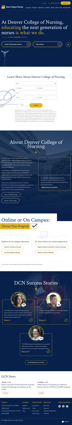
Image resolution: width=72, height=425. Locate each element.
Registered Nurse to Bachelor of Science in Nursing (52, 247)
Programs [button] (34, 7)
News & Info (47, 402)
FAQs (23, 410)
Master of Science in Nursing (46, 252)
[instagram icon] (67, 407)
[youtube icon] (59, 407)
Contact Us (46, 413)
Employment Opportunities (50, 410)
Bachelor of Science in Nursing (12, 247)
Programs (24, 405)
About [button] (57, 7)
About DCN (46, 405)
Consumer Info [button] (67, 7)
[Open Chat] (65, 422)
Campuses (4, 402)
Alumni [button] (52, 7)
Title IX (34, 408)
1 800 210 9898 (5, 413)
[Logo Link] (13, 7)
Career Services (36, 413)
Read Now (5, 393)
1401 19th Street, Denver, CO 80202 (10, 405)
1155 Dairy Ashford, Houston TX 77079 (10, 410)
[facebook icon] (63, 407)
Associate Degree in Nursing (12, 252)
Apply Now (65, 3)
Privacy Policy (35, 410)
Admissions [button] (41, 7)
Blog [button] (61, 7)
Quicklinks (25, 402)
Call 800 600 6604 (54, 3)
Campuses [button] (28, 7)
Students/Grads (36, 402)
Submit (36, 105)
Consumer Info (35, 405)
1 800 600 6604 (5, 408)
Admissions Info (26, 408)
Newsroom (46, 408)
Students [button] (47, 7)
